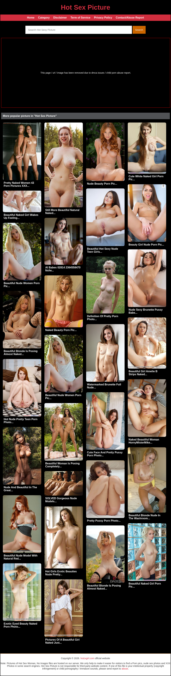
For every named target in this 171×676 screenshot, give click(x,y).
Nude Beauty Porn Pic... (102, 183)
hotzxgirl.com (87, 658)
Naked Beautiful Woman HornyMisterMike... (144, 441)
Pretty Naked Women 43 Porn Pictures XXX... (19, 184)
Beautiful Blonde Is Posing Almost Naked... (21, 353)
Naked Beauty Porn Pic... (61, 330)
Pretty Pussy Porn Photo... (104, 520)
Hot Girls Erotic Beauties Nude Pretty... (61, 573)
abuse (125, 668)
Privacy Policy (103, 17)
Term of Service (80, 17)
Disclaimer (60, 17)
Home (30, 17)
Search (139, 29)
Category (44, 17)
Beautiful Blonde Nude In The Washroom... (144, 517)
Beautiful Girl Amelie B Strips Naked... (143, 373)
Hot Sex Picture (85, 7)
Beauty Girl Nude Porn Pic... (146, 244)
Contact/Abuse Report (130, 17)
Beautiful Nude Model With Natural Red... (21, 557)
